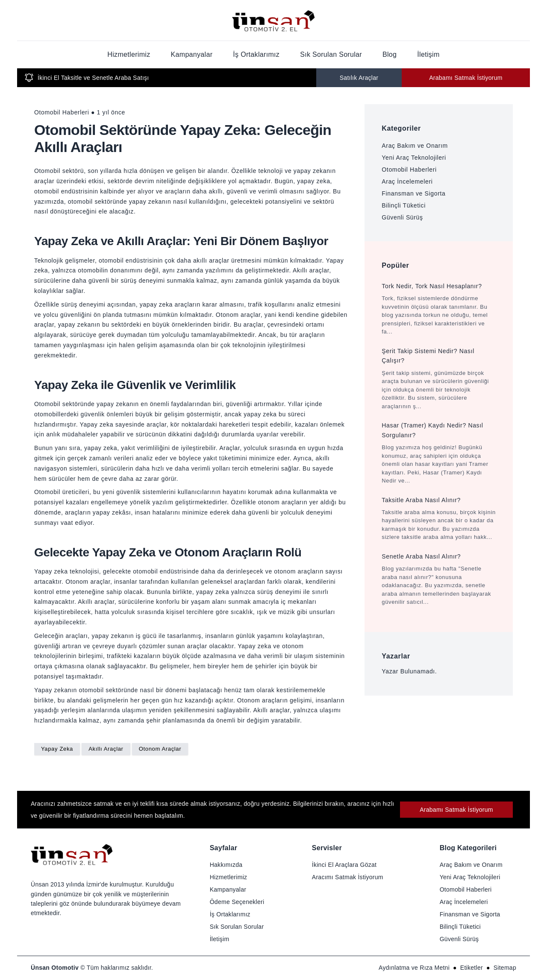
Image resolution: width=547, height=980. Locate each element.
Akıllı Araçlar (105, 749)
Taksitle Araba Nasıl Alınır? (421, 500)
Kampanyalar (192, 54)
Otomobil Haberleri (409, 169)
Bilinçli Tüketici (404, 205)
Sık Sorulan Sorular (331, 54)
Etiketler (471, 967)
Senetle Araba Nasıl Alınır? (421, 556)
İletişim (428, 54)
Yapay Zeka (57, 749)
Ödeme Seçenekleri (237, 901)
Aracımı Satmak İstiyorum (347, 877)
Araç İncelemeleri (407, 181)
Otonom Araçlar (160, 749)
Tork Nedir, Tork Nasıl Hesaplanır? (432, 286)
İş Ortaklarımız (256, 54)
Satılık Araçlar (359, 77)
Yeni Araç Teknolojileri (414, 157)
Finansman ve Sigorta (413, 193)
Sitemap (505, 967)
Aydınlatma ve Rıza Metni (414, 967)
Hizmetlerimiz (128, 54)
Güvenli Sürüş (402, 217)
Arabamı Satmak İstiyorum (466, 77)
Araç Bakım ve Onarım (415, 145)
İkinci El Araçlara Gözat (344, 864)
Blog (389, 54)
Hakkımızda (226, 864)
